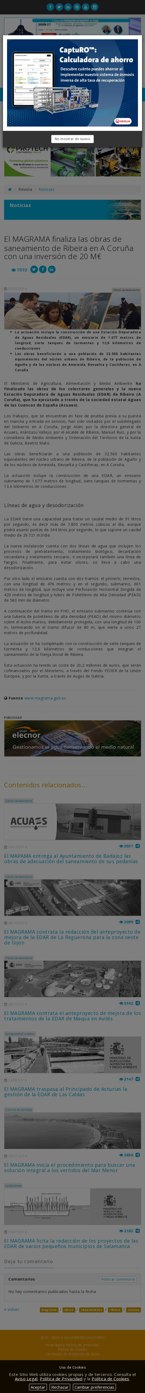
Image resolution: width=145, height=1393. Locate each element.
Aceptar (38, 1387)
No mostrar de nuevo (73, 139)
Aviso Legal (26, 1378)
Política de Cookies (110, 1378)
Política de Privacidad (61, 1378)
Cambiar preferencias (94, 1387)
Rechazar (60, 1387)
